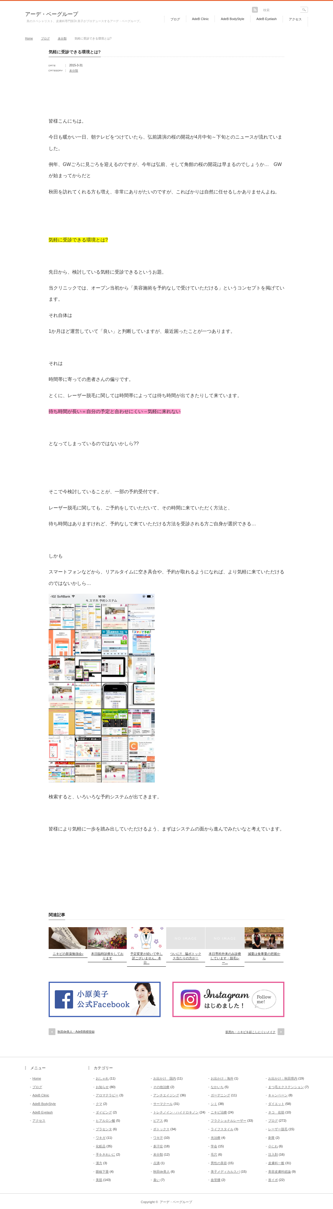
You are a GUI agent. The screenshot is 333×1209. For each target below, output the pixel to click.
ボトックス (161, 1129)
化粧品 (100, 1146)
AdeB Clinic (200, 19)
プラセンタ (104, 1129)
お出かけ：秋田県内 (282, 1078)
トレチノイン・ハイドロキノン (176, 1112)
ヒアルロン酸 (105, 1120)
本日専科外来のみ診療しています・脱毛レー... (225, 958)
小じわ (273, 1146)
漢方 (99, 1163)
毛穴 (214, 1154)
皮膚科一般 (276, 1163)
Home (29, 38)
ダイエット (276, 1104)
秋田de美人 (161, 1171)
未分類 (62, 38)
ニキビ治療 (219, 1112)
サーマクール (163, 1104)
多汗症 (158, 1146)
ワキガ (100, 1137)
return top (303, 1052)
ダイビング (104, 1112)
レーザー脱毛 (278, 1129)
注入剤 (273, 1154)
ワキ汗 (158, 1137)
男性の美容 (219, 1163)
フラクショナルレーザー (228, 1120)
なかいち (217, 1087)
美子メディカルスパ (225, 1171)
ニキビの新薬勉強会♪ (68, 953)
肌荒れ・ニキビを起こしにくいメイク (250, 1032)
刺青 (271, 1137)
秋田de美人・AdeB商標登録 (76, 1031)
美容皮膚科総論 (279, 1171)
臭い (156, 1180)
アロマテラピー (107, 1095)
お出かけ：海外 (222, 1078)
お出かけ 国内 (164, 1078)
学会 (214, 1146)
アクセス (295, 19)
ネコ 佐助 (276, 1112)
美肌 (99, 1180)
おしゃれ (102, 1078)
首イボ (273, 1180)
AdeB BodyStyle (232, 19)
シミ (214, 1104)
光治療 (215, 1137)
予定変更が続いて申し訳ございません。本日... (146, 958)
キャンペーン (278, 1095)
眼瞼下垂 (102, 1171)
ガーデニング (220, 1095)
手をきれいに (105, 1154)
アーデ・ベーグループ (51, 14)
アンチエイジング (166, 1095)
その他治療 (161, 1087)
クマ (99, 1104)
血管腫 (215, 1180)
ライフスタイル (222, 1129)
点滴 (156, 1163)
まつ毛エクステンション (286, 1087)
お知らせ (102, 1087)
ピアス (158, 1120)
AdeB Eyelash (266, 19)
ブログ (175, 19)
